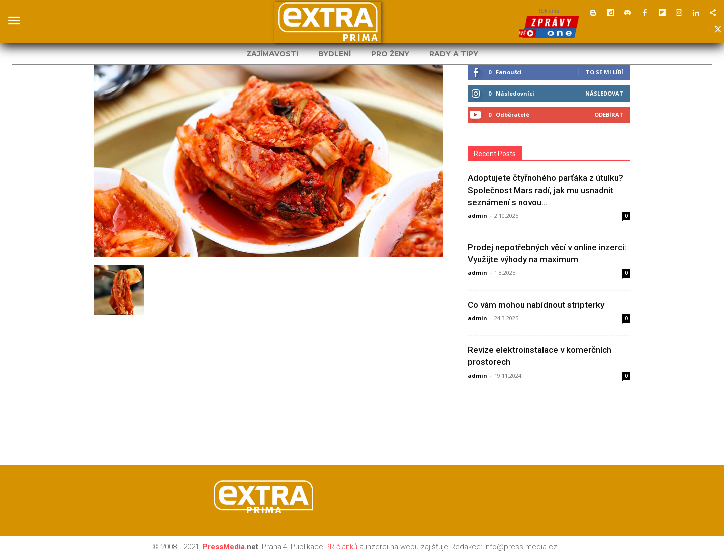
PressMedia (224, 546)
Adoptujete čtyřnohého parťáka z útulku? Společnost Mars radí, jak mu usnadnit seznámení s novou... (545, 190)
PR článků (341, 546)
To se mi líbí (604, 72)
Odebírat (608, 114)
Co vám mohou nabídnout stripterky (536, 305)
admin (477, 215)
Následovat (604, 93)
